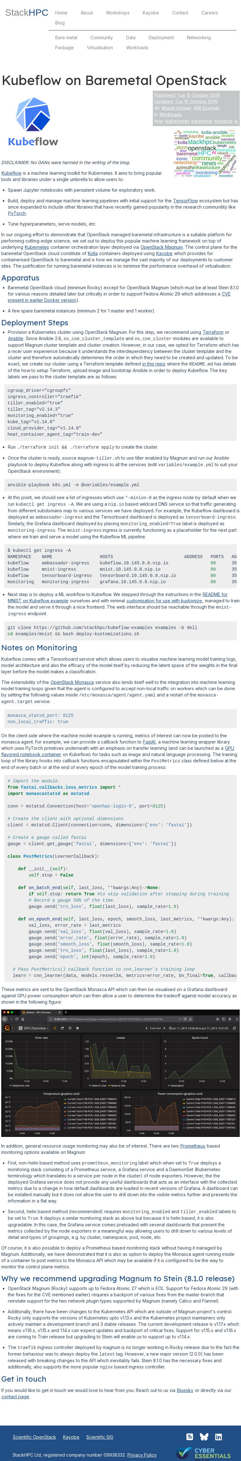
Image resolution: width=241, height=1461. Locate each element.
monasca (223, 121)
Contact (180, 12)
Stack (26, 12)
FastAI (149, 737)
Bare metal (66, 37)
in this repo (153, 363)
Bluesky (185, 1383)
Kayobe (151, 12)
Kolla (93, 253)
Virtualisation (100, 47)
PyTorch (17, 213)
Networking (199, 37)
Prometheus (192, 1141)
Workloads (137, 47)
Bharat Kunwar (176, 107)
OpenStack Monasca (72, 678)
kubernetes (178, 121)
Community (101, 37)
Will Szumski (206, 107)
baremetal (201, 121)
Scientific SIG (99, 1430)
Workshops (118, 12)
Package (64, 47)
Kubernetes (37, 247)
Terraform (213, 332)
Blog (60, 22)
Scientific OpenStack (34, 1430)
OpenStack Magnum (162, 247)
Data (131, 37)
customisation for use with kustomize (164, 597)
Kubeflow (11, 173)
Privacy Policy (142, 1448)
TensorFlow (185, 200)
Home (61, 12)
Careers (209, 12)
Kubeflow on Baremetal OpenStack (114, 80)
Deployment (161, 37)
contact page (15, 1390)
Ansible (15, 338)
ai (236, 121)
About (87, 12)
